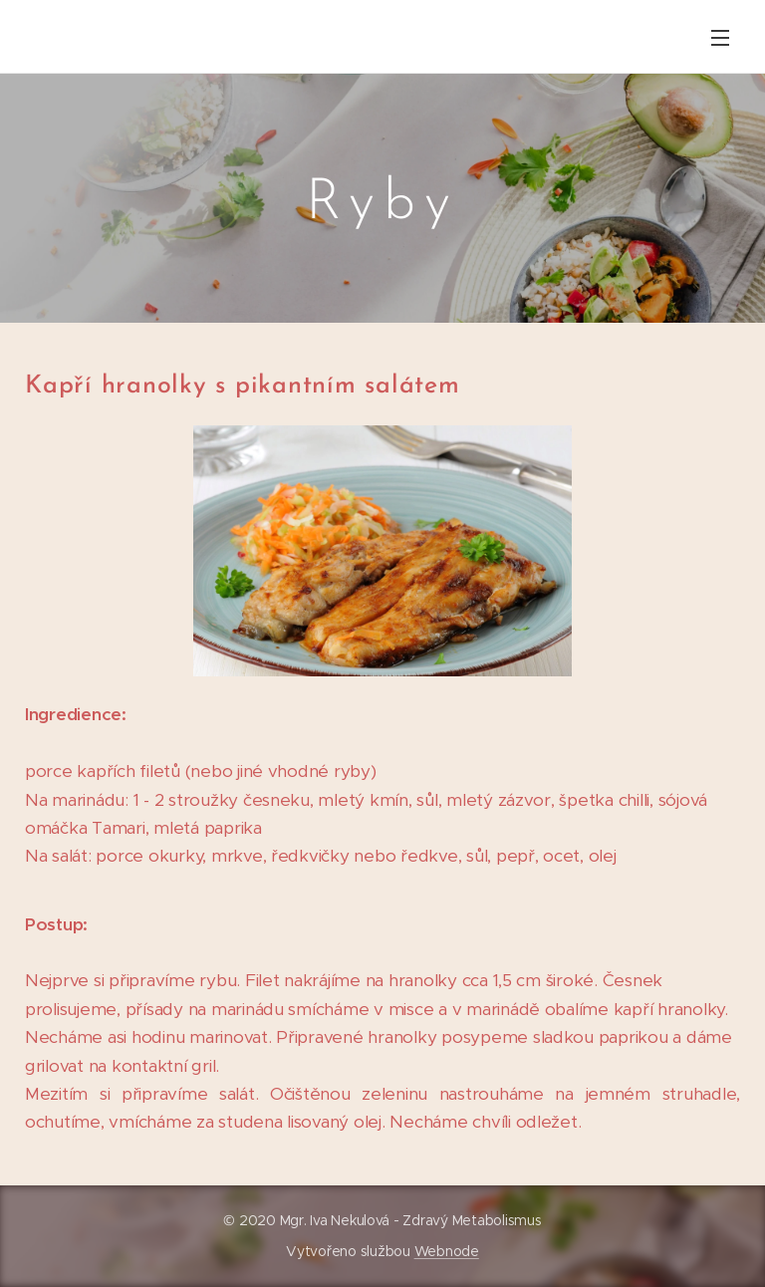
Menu (720, 38)
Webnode (446, 1251)
